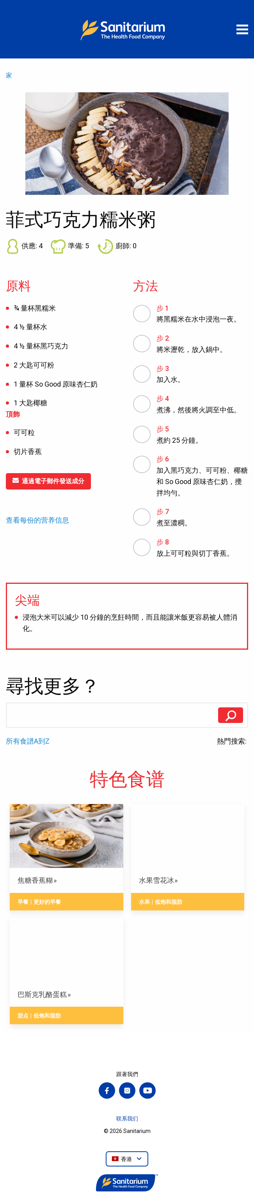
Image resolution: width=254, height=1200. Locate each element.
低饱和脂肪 (168, 902)
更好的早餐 (47, 902)
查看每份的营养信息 (37, 520)
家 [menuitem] (9, 75)
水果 (144, 902)
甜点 (23, 1016)
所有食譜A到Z (28, 741)
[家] (127, 29)
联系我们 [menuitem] (127, 1118)
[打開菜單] (242, 29)
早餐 (23, 902)
